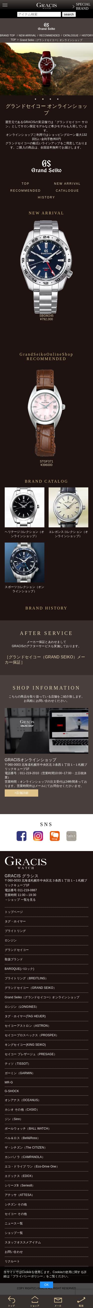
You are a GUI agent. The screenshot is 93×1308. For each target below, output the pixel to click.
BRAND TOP (7, 35)
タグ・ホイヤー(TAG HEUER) (25, 1016)
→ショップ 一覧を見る (20, 899)
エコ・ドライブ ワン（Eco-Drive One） (32, 1166)
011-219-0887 (27, 890)
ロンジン (11, 940)
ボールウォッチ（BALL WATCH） (28, 1128)
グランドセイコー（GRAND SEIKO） (30, 988)
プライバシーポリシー (28, 1276)
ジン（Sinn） (14, 1119)
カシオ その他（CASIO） (22, 1109)
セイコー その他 (16, 1214)
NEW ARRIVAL (27, 35)
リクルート (12, 1261)
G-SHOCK (12, 1091)
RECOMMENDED (49, 35)
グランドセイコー (17, 950)
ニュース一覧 (14, 1223)
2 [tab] (42, 99)
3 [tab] (50, 99)
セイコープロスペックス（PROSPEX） (32, 1035)
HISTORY (87, 35)
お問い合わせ (14, 1252)
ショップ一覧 (14, 1233)
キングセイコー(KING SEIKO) (25, 1044)
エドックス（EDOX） (20, 1176)
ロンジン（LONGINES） (22, 1007)
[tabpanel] (46, 69)
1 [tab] (35, 99)
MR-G (9, 1082)
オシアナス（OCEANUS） (23, 1100)
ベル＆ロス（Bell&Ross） (22, 1138)
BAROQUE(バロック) (19, 969)
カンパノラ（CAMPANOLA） (25, 1157)
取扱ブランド (14, 959)
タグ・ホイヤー (15, 921)
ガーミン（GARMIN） (20, 1073)
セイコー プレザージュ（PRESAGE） (31, 1054)
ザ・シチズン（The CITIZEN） (26, 1147)
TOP (13, 39)
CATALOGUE (70, 35)
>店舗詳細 (21, 793)
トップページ (14, 912)
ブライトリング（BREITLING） (26, 978)
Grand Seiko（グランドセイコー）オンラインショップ (51, 40)
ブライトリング (15, 931)
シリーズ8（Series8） (20, 1185)
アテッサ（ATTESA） (20, 1195)
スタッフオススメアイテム (23, 1242)
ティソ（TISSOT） (18, 1063)
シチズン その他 (16, 1204)
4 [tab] (57, 99)
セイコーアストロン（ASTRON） (28, 1025)
